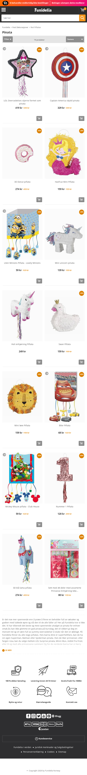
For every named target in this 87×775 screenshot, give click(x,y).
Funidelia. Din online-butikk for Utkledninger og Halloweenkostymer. (43, 10)
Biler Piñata (64, 425)
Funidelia (6, 27)
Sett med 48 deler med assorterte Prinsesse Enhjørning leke (64, 589)
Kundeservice (43, 738)
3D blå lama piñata (22, 587)
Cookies (51, 751)
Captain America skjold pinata (64, 100)
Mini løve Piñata (22, 425)
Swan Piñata (65, 344)
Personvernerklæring (33, 751)
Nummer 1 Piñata (64, 506)
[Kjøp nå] (39, 118)
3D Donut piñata (22, 181)
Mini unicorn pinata (64, 263)
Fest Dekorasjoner (20, 27)
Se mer (8, 650)
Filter (6, 39)
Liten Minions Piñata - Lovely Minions (22, 263)
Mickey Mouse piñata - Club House (22, 506)
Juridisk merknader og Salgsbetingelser (54, 747)
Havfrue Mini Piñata (64, 181)
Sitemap (62, 751)
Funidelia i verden (22, 747)
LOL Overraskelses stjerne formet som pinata (22, 102)
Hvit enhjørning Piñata (22, 344)
